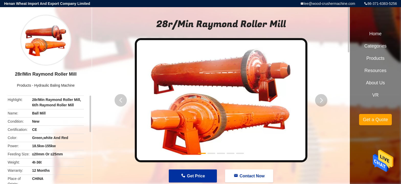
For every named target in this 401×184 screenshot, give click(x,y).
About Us (375, 82)
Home (375, 33)
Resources (375, 70)
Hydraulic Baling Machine (54, 85)
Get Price (196, 176)
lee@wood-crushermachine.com (329, 4)
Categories (375, 46)
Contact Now (252, 176)
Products (24, 85)
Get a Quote (375, 119)
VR (375, 95)
